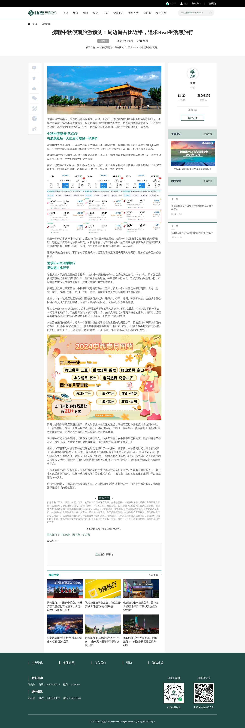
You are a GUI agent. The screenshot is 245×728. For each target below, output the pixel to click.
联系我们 (213, 3)
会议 (105, 13)
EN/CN (147, 13)
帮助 (129, 662)
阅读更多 (193, 117)
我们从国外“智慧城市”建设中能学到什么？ (192, 233)
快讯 (95, 13)
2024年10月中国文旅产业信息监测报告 (193, 169)
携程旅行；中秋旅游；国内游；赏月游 (68, 534)
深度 (85, 13)
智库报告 (118, 13)
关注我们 (196, 3)
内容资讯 (37, 662)
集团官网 (161, 13)
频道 (75, 13)
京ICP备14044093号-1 (145, 721)
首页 (65, 13)
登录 (97, 554)
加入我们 (100, 662)
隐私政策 (157, 662)
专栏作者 (133, 13)
